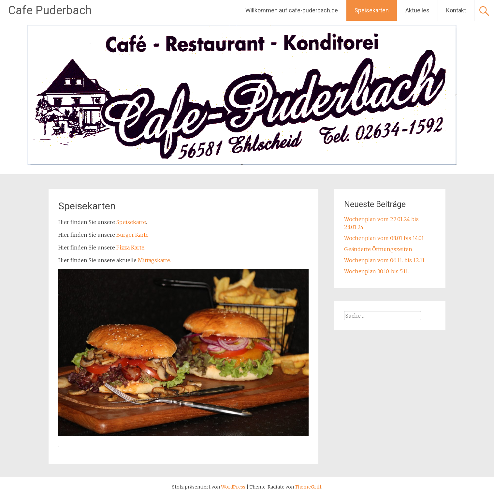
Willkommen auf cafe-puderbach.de (291, 10)
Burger (125, 235)
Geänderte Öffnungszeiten (378, 249)
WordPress (233, 487)
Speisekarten (372, 10)
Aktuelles (417, 10)
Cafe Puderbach (50, 10)
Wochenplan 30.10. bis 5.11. (376, 271)
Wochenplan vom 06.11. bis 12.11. (385, 260)
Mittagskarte (154, 260)
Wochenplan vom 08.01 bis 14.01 (384, 238)
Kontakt (456, 10)
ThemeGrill (308, 487)
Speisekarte (131, 222)
